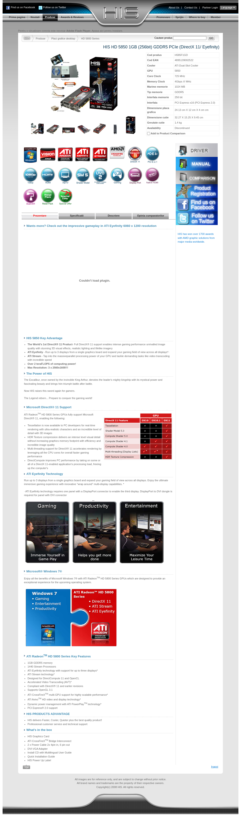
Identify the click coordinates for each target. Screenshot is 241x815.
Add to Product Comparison (168, 133)
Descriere (114, 215)
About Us (174, 7)
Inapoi (214, 766)
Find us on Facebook (23, 7)
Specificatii (77, 215)
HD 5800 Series (90, 38)
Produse (40, 38)
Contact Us (191, 7)
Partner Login (210, 7)
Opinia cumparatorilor (150, 215)
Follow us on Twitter (54, 7)
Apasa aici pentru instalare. (107, 30)
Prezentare (39, 215)
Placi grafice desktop (63, 38)
